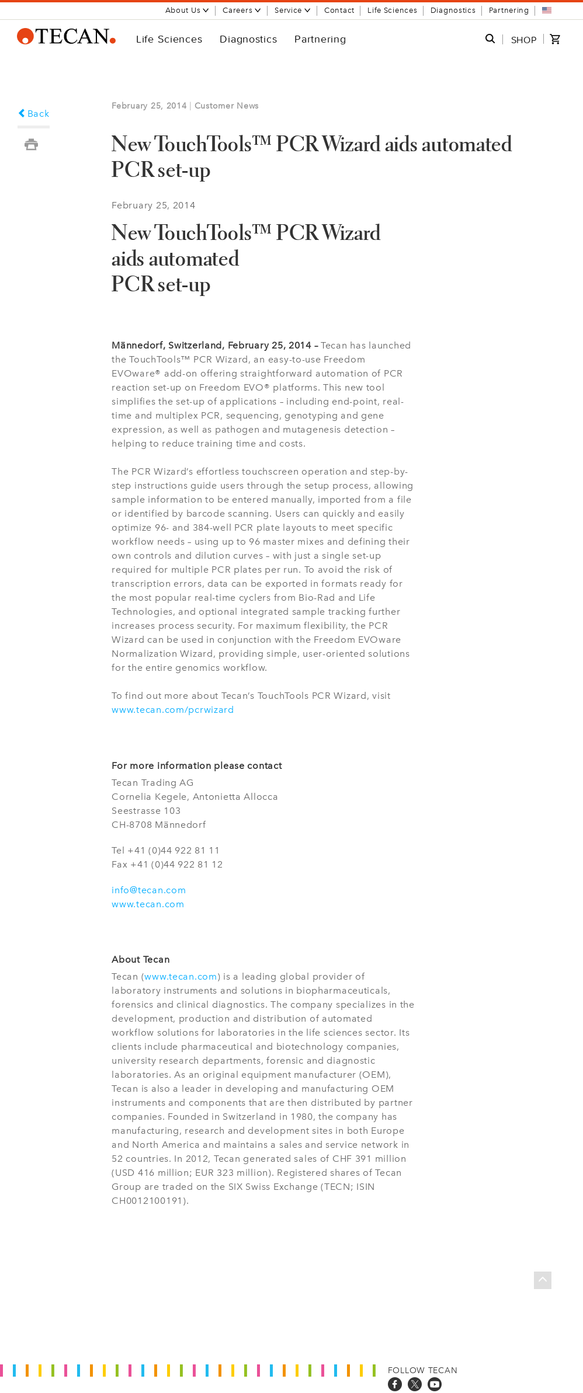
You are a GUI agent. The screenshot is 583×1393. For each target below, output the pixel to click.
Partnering (509, 10)
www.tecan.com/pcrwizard (173, 709)
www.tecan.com (148, 904)
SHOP (524, 40)
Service (293, 10)
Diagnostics (453, 10)
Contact (339, 10)
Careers (242, 10)
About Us (187, 10)
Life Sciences (392, 10)
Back (34, 113)
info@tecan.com (149, 890)
